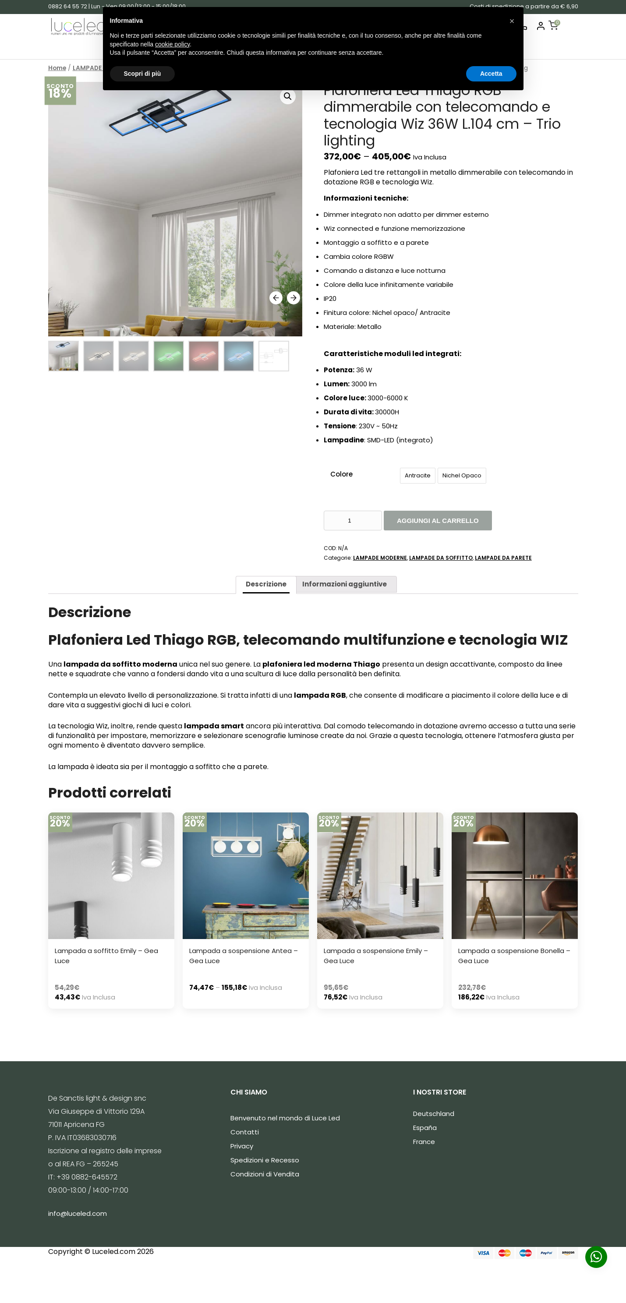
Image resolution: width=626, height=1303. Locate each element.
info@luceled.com (77, 1213)
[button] (512, 21)
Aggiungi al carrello (438, 520)
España (425, 1127)
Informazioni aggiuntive (344, 584)
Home (57, 68)
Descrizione (266, 584)
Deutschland (433, 1113)
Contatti (244, 1132)
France (424, 1141)
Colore (341, 474)
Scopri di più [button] (142, 73)
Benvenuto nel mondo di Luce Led (285, 1118)
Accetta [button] (491, 73)
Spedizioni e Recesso (264, 1160)
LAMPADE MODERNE (380, 557)
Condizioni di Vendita (264, 1174)
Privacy (241, 1146)
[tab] (266, 585)
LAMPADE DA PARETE (503, 557)
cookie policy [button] (172, 44)
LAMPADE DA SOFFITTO (441, 557)
